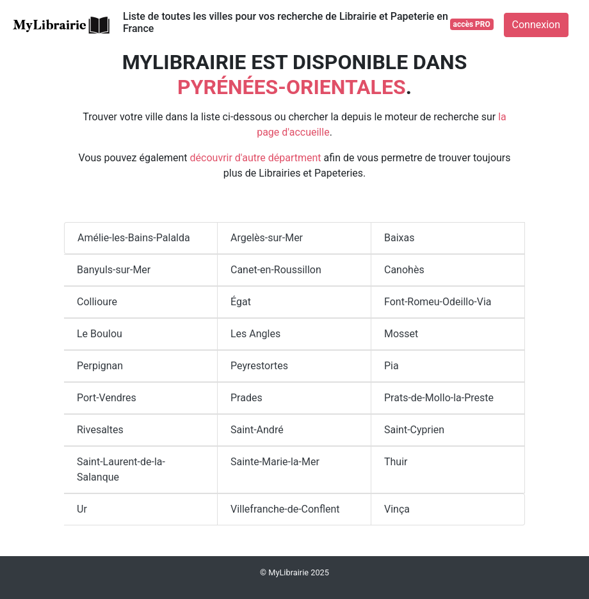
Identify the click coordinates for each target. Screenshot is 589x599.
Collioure (97, 302)
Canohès (404, 270)
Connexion (536, 25)
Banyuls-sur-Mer (113, 270)
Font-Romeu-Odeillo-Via (438, 302)
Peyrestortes (259, 366)
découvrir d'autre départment (255, 158)
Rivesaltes (100, 430)
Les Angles (255, 334)
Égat (240, 302)
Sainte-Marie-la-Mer (274, 462)
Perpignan (100, 366)
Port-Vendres (106, 398)
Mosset (401, 334)
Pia (391, 366)
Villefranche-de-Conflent (285, 509)
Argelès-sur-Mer (266, 238)
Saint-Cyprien (414, 430)
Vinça (397, 509)
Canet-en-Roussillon (275, 270)
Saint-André (257, 430)
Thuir (396, 462)
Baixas (399, 238)
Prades (246, 398)
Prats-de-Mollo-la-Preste (439, 398)
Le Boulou (99, 334)
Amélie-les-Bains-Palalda (133, 238)
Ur (82, 509)
